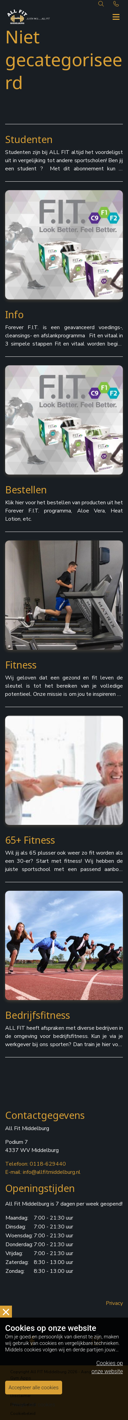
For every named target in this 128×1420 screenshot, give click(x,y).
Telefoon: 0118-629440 (35, 1164)
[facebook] (32, 1340)
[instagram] (96, 1340)
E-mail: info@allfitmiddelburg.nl (43, 1172)
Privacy (114, 1303)
